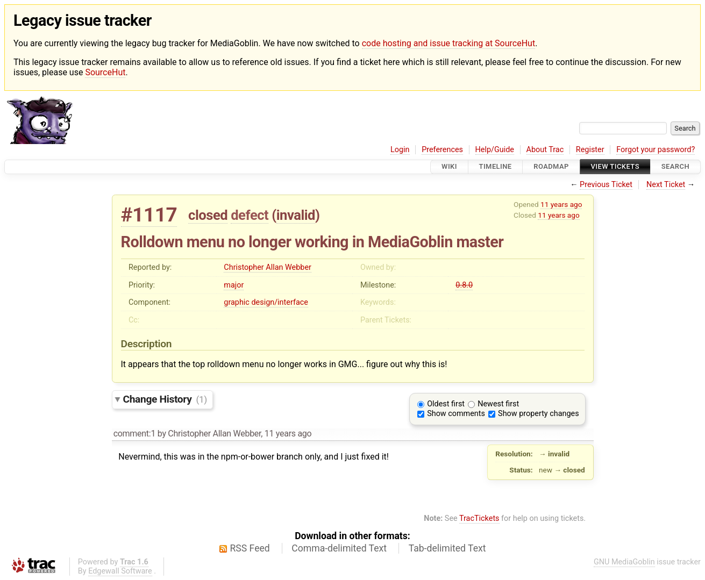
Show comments (456, 413)
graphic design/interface (266, 302)
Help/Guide (494, 149)
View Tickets (615, 167)
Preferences (442, 149)
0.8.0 (464, 285)
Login (400, 149)
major (234, 285)
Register (590, 149)
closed (207, 215)
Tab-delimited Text (447, 548)
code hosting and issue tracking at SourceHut (448, 43)
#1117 (149, 214)
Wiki (449, 167)
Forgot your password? (655, 149)
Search (675, 167)
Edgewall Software (120, 571)
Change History (165, 399)
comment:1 (134, 433)
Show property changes (538, 413)
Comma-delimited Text (339, 548)
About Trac (545, 149)
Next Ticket (665, 184)
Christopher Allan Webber (267, 267)
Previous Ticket (606, 184)
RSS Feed (250, 548)
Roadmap (551, 167)
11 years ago (561, 204)
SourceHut (105, 72)
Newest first (498, 404)
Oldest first (446, 404)
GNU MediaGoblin (624, 562)
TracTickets (479, 518)
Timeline (495, 167)
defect (249, 215)
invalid (295, 215)
